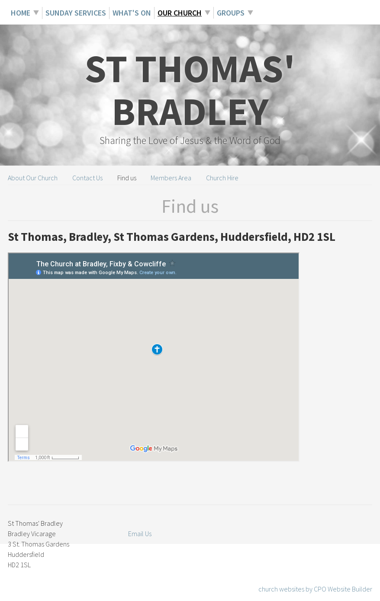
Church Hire (222, 177)
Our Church (180, 13)
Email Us (139, 533)
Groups (231, 13)
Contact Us (87, 177)
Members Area (171, 177)
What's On (132, 13)
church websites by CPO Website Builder (315, 589)
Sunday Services (75, 13)
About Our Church (33, 177)
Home (20, 13)
